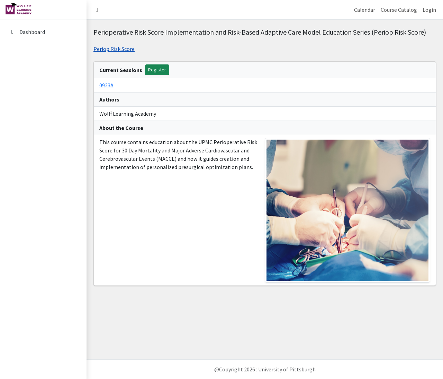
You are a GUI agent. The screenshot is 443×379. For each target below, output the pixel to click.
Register (157, 70)
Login (429, 9)
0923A (106, 85)
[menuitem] (43, 32)
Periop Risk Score (114, 48)
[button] (97, 10)
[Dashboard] (43, 32)
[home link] (43, 10)
